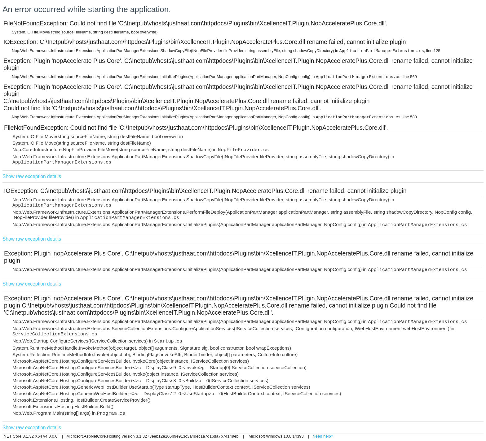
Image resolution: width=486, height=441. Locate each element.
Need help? (322, 436)
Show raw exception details (31, 176)
